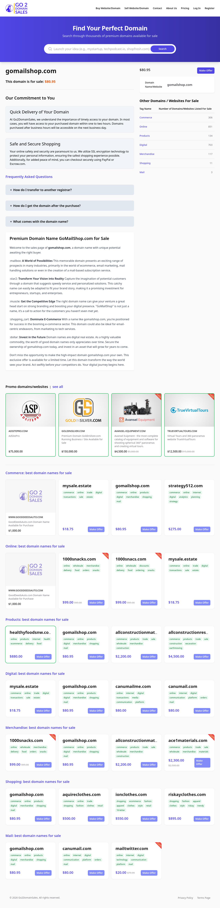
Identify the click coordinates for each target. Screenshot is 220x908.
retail (100, 805)
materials (203, 751)
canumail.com (182, 686)
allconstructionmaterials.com (146, 632)
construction (123, 648)
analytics (183, 496)
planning (195, 496)
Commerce (146, 117)
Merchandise (147, 154)
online (80, 492)
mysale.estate (77, 485)
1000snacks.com (79, 559)
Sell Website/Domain (136, 8)
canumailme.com (133, 686)
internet (197, 492)
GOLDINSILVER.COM (73, 431)
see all (57, 386)
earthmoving (175, 648)
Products (145, 135)
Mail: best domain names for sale (33, 835)
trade (89, 492)
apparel (120, 805)
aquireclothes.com (82, 794)
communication (124, 702)
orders (86, 570)
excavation (190, 643)
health (47, 639)
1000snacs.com (131, 559)
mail (119, 501)
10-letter (121, 810)
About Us (171, 8)
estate (90, 496)
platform (139, 702)
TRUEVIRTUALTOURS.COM (182, 431)
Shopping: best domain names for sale (38, 781)
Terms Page (203, 897)
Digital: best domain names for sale (35, 673)
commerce (69, 492)
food (77, 570)
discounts (144, 565)
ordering (140, 570)
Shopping (145, 163)
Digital (143, 144)
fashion (80, 805)
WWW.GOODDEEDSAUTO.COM (25, 517)
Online (143, 126)
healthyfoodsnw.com (31, 632)
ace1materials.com (187, 740)
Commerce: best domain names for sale (39, 473)
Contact (157, 8)
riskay (191, 805)
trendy (200, 805)
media (135, 697)
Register (209, 8)
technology (122, 859)
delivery (67, 570)
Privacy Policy (185, 897)
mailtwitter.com (132, 848)
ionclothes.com (131, 794)
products (144, 492)
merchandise (132, 496)
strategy (173, 501)
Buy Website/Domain (108, 8)
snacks (96, 570)
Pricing (185, 8)
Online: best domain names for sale (35, 546)
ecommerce (16, 643)
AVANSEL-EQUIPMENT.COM (130, 431)
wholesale (78, 565)
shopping (147, 496)
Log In (197, 8)
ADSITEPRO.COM (18, 431)
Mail (142, 172)
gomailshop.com (31, 71)
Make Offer (205, 70)
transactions (70, 496)
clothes (90, 805)
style (140, 805)
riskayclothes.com (187, 794)
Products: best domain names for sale (37, 619)
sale (81, 496)
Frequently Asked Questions (29, 176)
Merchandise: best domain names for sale (40, 727)
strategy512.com (185, 485)
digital (99, 492)
